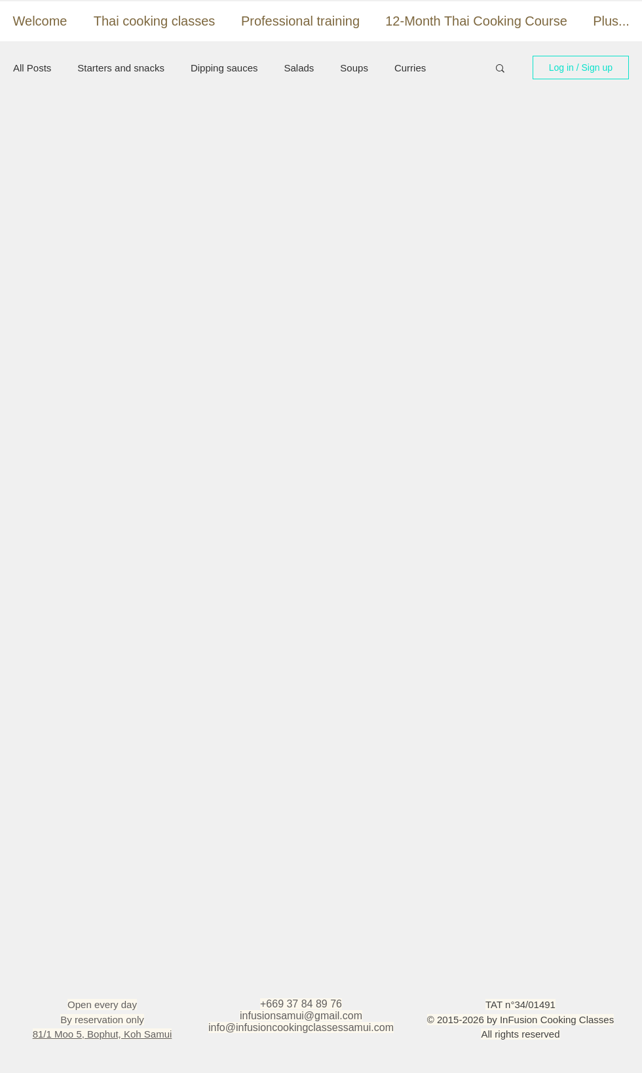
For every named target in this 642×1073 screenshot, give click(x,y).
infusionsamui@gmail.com (301, 1015)
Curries (410, 67)
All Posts (32, 67)
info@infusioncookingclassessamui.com (301, 1027)
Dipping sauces (224, 67)
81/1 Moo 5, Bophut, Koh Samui (102, 1034)
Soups (354, 67)
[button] (500, 69)
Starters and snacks (120, 67)
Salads (299, 67)
